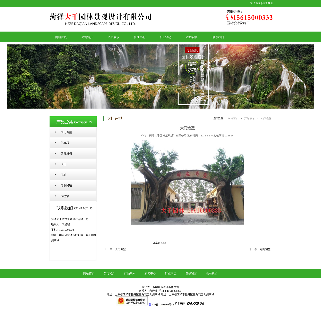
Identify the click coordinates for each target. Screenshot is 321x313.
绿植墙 (65, 196)
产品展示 (113, 37)
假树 (63, 174)
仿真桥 (65, 142)
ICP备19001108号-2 (162, 304)
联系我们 (267, 3)
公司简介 (87, 37)
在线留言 (192, 37)
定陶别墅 (265, 249)
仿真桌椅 (66, 153)
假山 (63, 164)
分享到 (156, 242)
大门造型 (66, 132)
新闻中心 (139, 37)
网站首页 (61, 37)
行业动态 (166, 37)
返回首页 (255, 3)
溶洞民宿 (66, 185)
